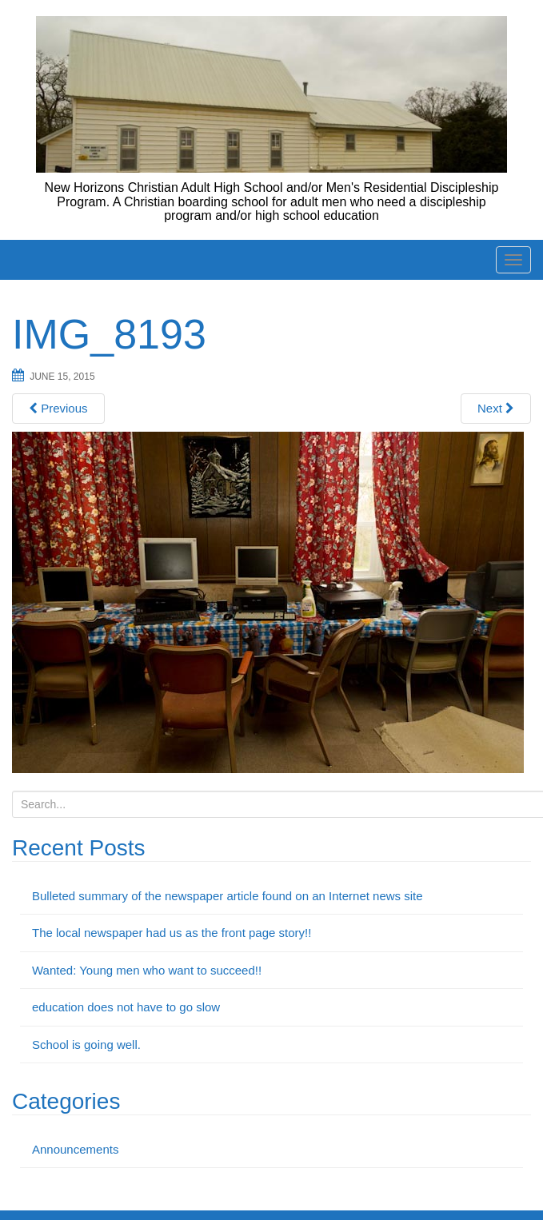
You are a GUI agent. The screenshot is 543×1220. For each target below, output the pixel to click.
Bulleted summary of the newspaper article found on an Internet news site (227, 896)
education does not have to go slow (126, 1007)
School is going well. (86, 1044)
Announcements (75, 1149)
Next (495, 408)
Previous (58, 408)
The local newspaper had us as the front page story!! (171, 932)
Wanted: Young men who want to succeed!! (147, 970)
